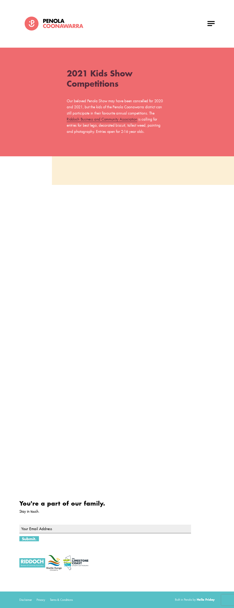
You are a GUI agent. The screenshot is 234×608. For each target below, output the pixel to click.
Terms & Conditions (61, 600)
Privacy (41, 600)
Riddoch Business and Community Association (102, 119)
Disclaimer (25, 600)
